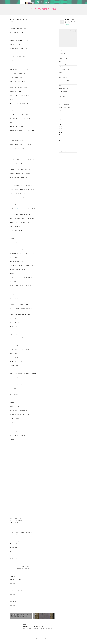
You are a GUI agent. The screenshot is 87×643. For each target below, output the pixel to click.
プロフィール (62, 53)
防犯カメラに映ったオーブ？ (15, 601)
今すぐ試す (57, 2)
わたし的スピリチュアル (64, 58)
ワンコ (61, 114)
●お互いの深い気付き (63, 66)
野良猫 (60, 119)
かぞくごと (62, 99)
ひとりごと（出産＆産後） (64, 91)
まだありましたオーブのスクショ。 (17, 590)
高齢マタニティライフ (63, 88)
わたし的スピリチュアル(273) (14, 558)
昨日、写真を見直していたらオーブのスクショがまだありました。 (21, 593)
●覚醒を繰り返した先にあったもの (65, 85)
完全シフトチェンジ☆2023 (15, 579)
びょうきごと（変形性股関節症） (65, 104)
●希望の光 (61, 72)
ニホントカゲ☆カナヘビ (64, 116)
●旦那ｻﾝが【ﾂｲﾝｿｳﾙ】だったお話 (65, 61)
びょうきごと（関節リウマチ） (65, 107)
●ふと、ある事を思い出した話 (65, 69)
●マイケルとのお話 (63, 77)
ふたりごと (62, 96)
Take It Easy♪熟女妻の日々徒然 (43, 9)
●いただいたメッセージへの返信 (65, 80)
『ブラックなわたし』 (18, 208)
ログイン (64, 2)
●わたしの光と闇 (62, 64)
